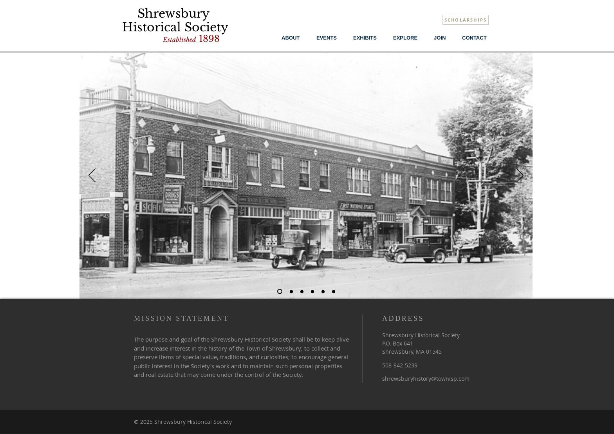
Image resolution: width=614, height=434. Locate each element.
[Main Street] (279, 291)
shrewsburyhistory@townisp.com (426, 378)
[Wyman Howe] (312, 291)
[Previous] (92, 175)
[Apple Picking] (301, 291)
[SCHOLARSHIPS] (465, 20)
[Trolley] (323, 291)
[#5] (291, 291)
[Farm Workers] (333, 291)
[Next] (520, 175)
